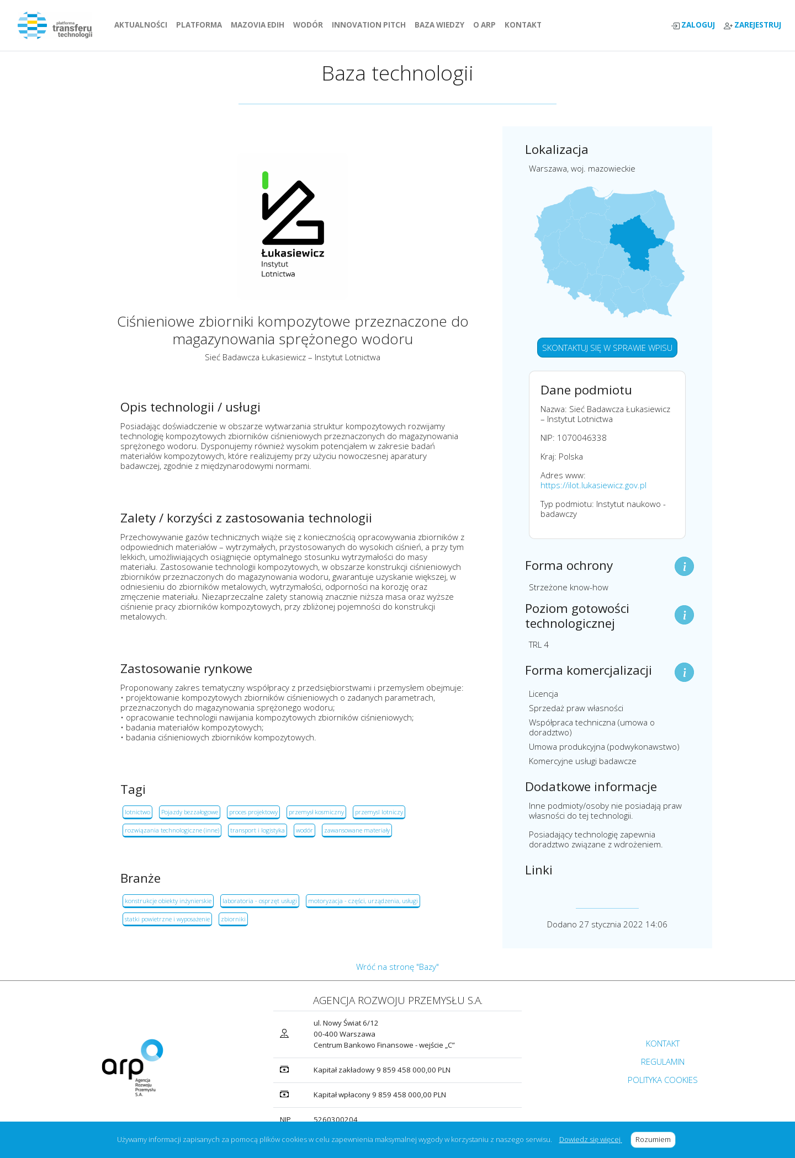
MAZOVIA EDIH (260, 25)
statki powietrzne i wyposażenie (167, 919)
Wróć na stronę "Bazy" (397, 966)
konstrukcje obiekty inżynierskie (168, 900)
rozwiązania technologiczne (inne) (172, 830)
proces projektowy (253, 812)
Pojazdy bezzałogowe (189, 812)
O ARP (486, 25)
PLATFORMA (201, 25)
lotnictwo (137, 812)
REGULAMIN (663, 1061)
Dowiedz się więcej (590, 1139)
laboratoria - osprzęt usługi (259, 900)
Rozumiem (655, 1139)
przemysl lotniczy (379, 812)
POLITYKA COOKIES (663, 1079)
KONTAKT (525, 25)
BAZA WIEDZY (439, 25)
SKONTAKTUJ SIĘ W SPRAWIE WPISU (607, 347)
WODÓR (310, 25)
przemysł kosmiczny (316, 812)
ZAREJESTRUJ (752, 25)
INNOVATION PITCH (369, 25)
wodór (304, 830)
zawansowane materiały (357, 830)
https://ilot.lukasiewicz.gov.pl (593, 484)
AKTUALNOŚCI (143, 25)
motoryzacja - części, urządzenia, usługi (363, 900)
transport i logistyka (257, 830)
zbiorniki (233, 919)
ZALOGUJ (693, 25)
